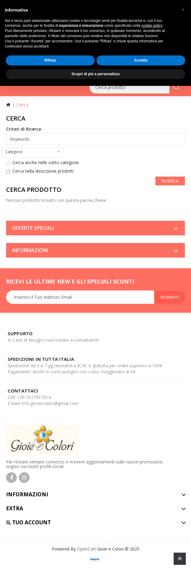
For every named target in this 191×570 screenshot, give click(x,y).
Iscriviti (170, 297)
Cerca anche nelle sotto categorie (42, 162)
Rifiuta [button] (50, 60)
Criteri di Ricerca (23, 129)
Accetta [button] (140, 60)
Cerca (22, 104)
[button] (183, 10)
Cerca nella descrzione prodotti (40, 171)
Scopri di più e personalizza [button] (95, 74)
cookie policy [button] (151, 25)
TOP (179, 558)
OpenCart (86, 549)
